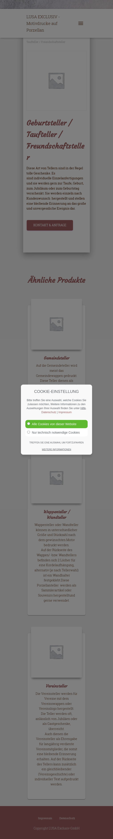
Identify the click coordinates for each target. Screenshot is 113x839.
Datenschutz (48, 412)
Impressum (65, 412)
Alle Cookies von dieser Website (52, 424)
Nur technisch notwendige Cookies (53, 432)
